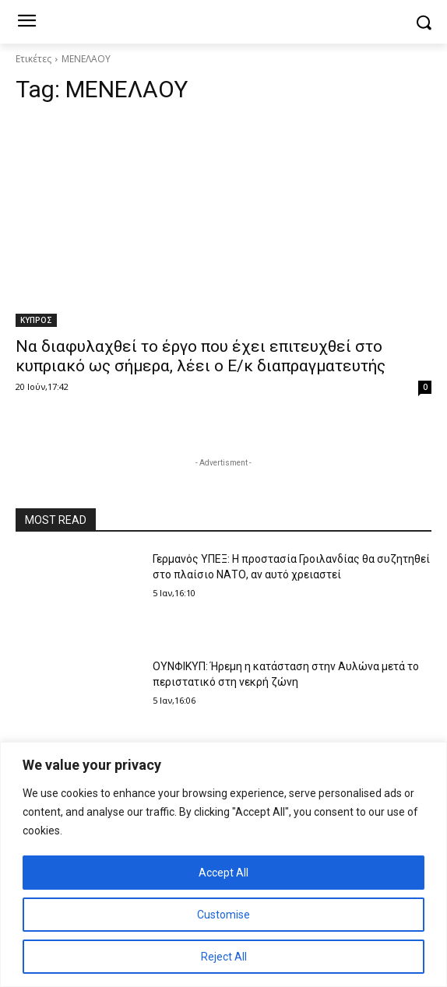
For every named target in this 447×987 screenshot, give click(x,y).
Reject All (224, 956)
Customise (223, 914)
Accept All (223, 872)
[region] (223, 864)
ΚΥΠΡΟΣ (36, 319)
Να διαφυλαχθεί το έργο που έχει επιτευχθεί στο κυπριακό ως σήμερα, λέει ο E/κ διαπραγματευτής (200, 356)
